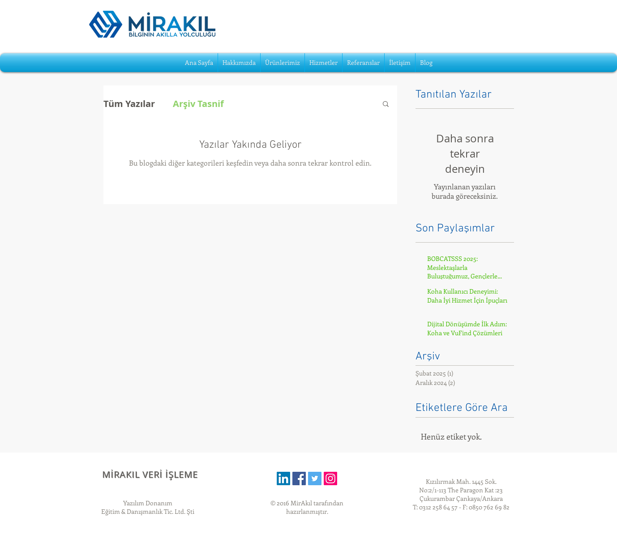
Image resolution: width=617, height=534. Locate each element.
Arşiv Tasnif (198, 103)
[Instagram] (330, 478)
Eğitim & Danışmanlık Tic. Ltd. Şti (147, 511)
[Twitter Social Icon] (314, 478)
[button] (385, 104)
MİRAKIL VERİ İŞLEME (150, 475)
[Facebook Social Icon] (299, 478)
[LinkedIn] (283, 478)
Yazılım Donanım (147, 503)
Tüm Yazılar (129, 103)
